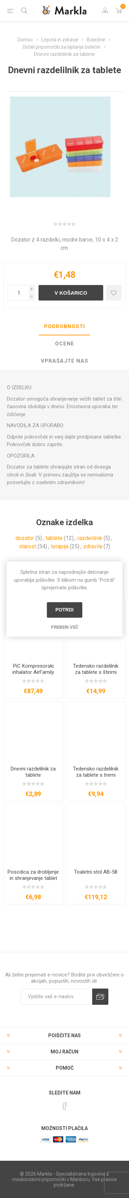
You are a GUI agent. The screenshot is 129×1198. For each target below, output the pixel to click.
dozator (24, 538)
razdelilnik (89, 538)
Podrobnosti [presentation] (64, 326)
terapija (59, 546)
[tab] (64, 326)
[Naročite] (56, 997)
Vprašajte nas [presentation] (64, 361)
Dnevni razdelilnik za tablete (33, 772)
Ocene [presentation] (64, 344)
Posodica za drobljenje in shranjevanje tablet (33, 875)
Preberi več (64, 627)
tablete (54, 538)
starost (27, 546)
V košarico (70, 293)
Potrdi (64, 609)
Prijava (100, 997)
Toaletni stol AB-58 (95, 872)
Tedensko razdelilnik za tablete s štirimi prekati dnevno (95, 672)
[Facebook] (64, 1106)
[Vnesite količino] (18, 293)
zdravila (92, 546)
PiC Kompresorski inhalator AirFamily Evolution (33, 672)
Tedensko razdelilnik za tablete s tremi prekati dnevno (95, 775)
